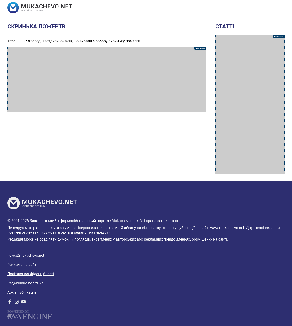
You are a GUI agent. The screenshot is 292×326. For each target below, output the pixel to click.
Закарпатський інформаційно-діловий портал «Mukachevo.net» (84, 221)
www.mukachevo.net (227, 227)
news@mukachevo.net (25, 255)
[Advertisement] (107, 79)
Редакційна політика (25, 283)
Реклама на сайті (22, 264)
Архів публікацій (21, 292)
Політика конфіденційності (30, 274)
